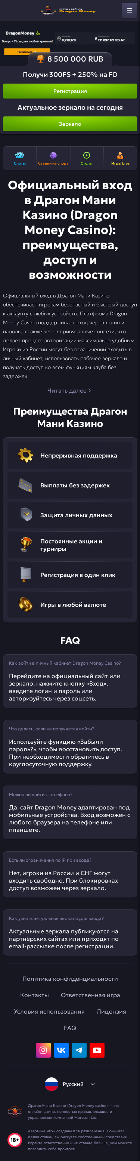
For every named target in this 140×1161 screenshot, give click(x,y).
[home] (70, 10)
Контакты (34, 995)
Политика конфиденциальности (70, 978)
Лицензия (111, 1011)
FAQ (70, 1028)
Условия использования (49, 1011)
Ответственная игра (90, 995)
